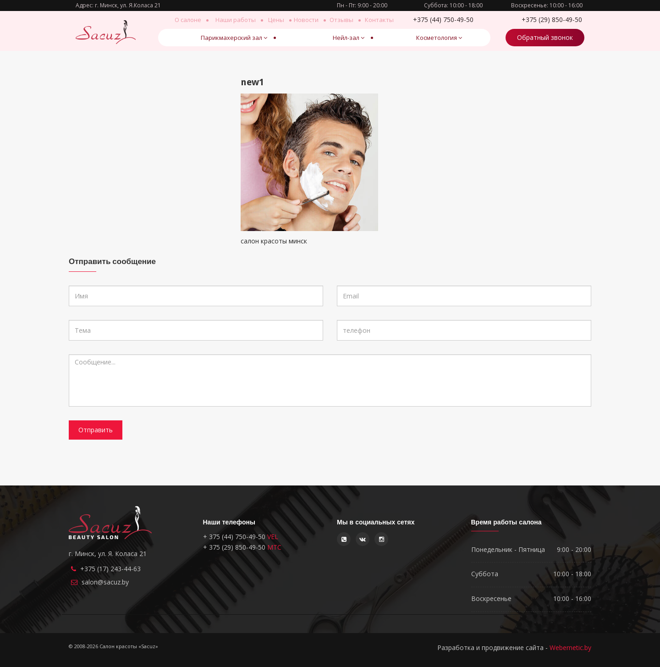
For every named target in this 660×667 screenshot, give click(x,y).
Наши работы (235, 20)
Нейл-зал (348, 37)
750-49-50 (442, 19)
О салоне (188, 20)
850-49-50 (552, 19)
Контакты (379, 20)
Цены (276, 20)
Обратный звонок (545, 37)
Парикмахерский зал (234, 37)
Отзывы (341, 20)
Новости (306, 20)
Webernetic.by (570, 647)
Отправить (95, 429)
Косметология (439, 37)
